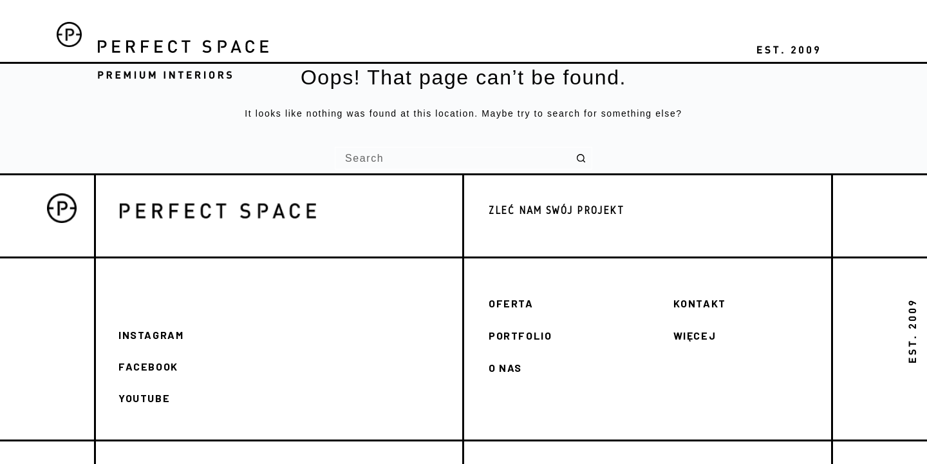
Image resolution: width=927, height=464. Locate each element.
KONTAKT (699, 303)
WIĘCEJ (694, 335)
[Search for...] (452, 158)
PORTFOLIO (520, 335)
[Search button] (581, 158)
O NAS (505, 368)
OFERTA (511, 303)
